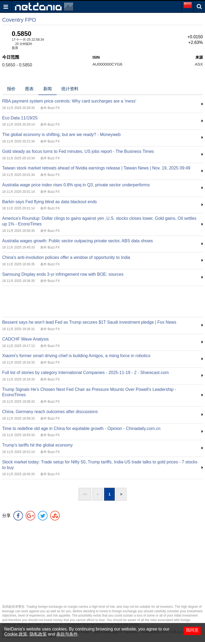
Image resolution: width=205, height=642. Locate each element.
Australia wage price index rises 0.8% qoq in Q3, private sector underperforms (76, 185)
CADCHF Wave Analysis (25, 339)
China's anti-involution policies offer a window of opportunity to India (66, 257)
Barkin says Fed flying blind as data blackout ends (49, 201)
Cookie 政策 (15, 634)
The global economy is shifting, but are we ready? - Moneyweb (61, 134)
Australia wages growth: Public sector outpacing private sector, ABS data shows (77, 241)
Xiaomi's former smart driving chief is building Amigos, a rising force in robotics (76, 355)
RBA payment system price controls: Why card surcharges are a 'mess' (69, 101)
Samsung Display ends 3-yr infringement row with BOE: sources (62, 274)
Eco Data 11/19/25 (20, 118)
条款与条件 (67, 634)
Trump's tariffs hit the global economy (37, 445)
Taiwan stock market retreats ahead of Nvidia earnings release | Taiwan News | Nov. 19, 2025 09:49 (96, 168)
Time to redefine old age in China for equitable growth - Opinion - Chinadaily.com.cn (81, 428)
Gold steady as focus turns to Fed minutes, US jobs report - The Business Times (78, 151)
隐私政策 (38, 634)
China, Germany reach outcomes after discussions (50, 411)
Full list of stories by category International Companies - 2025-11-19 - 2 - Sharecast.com (85, 372)
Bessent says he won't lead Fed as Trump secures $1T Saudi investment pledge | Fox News (89, 322)
